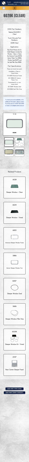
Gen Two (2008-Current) (14, 393)
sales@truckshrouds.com (21, 2)
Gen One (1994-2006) (14, 389)
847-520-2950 (25, 4)
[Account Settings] (4, 8)
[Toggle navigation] (14, 8)
